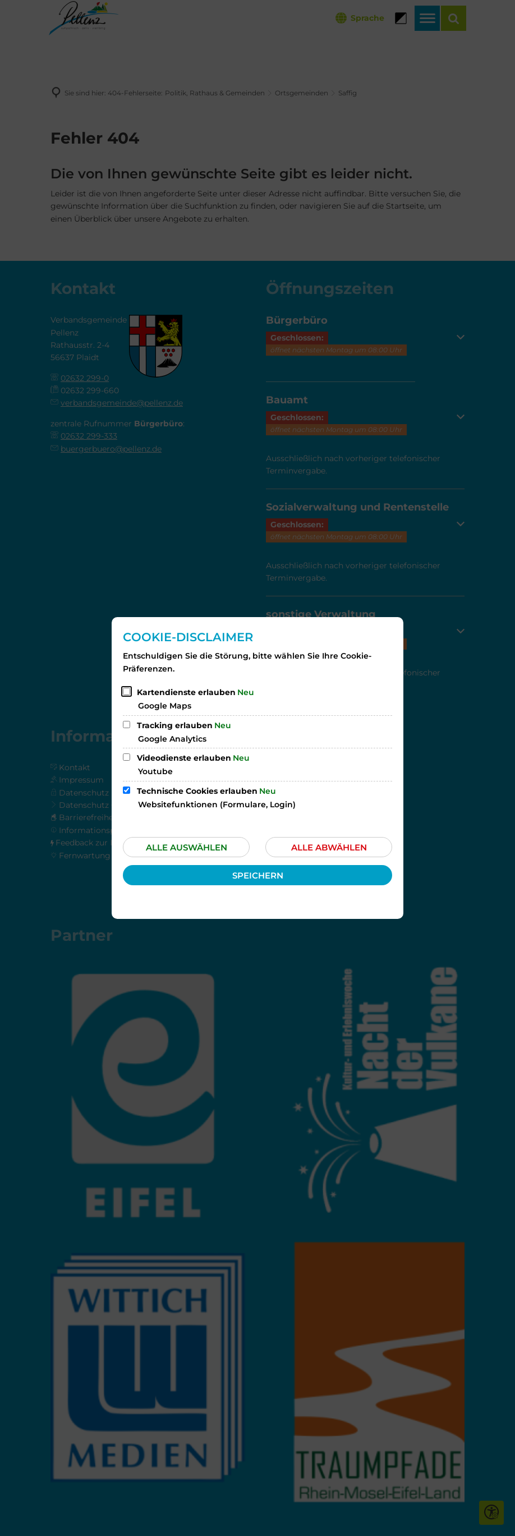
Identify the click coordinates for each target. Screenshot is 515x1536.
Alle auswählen (186, 847)
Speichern (257, 875)
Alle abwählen (329, 847)
